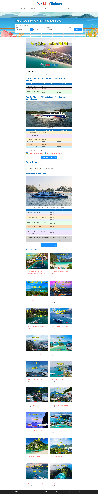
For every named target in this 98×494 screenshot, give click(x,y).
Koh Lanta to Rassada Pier (35, 430)
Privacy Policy (44, 491)
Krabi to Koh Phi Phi (57, 456)
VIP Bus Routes (35, 9)
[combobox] (23, 29)
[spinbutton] (71, 29)
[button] (72, 29)
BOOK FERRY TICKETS (49, 157)
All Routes (36, 491)
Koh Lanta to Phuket (34, 405)
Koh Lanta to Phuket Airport (60, 405)
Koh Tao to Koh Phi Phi (34, 456)
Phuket (71, 9)
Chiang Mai (63, 9)
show (34, 71)
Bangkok (54, 9)
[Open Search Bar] (76, 9)
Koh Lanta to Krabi (57, 354)
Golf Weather (79, 491)
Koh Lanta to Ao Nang (34, 354)
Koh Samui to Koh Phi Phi (59, 430)
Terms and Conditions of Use (58, 491)
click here (54, 75)
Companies (45, 9)
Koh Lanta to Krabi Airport (35, 379)
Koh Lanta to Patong (57, 379)
